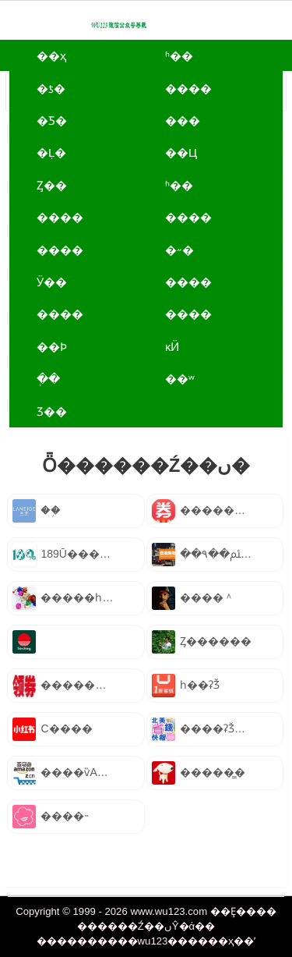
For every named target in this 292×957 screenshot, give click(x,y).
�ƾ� (51, 88)
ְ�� (48, 378)
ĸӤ (172, 346)
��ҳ (51, 55)
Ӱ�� (52, 282)
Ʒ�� (52, 411)
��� (182, 120)
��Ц (181, 152)
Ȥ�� (52, 185)
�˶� (179, 250)
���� (188, 88)
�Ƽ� (52, 120)
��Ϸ (52, 346)
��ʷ (180, 378)
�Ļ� (51, 152)
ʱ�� (179, 55)
